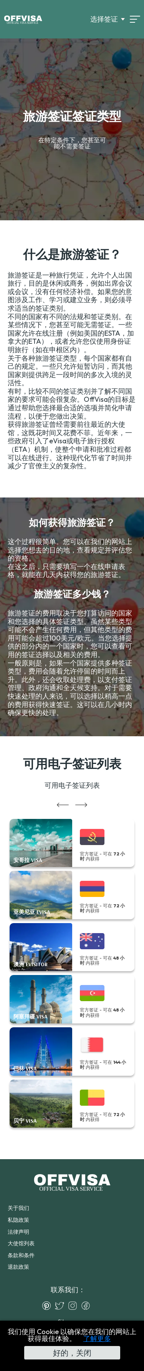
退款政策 (18, 1266)
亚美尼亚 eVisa (31, 912)
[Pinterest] (48, 1305)
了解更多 (97, 1338)
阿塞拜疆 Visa (30, 1017)
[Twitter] (61, 1305)
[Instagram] (74, 1305)
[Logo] (23, 19)
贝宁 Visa (25, 1121)
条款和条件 (21, 1255)
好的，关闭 (72, 1353)
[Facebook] (87, 1305)
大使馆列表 (21, 1243)
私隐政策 (18, 1219)
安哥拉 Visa (27, 860)
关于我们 (18, 1208)
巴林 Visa (25, 1069)
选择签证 (104, 19)
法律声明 (18, 1231)
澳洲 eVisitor (30, 964)
